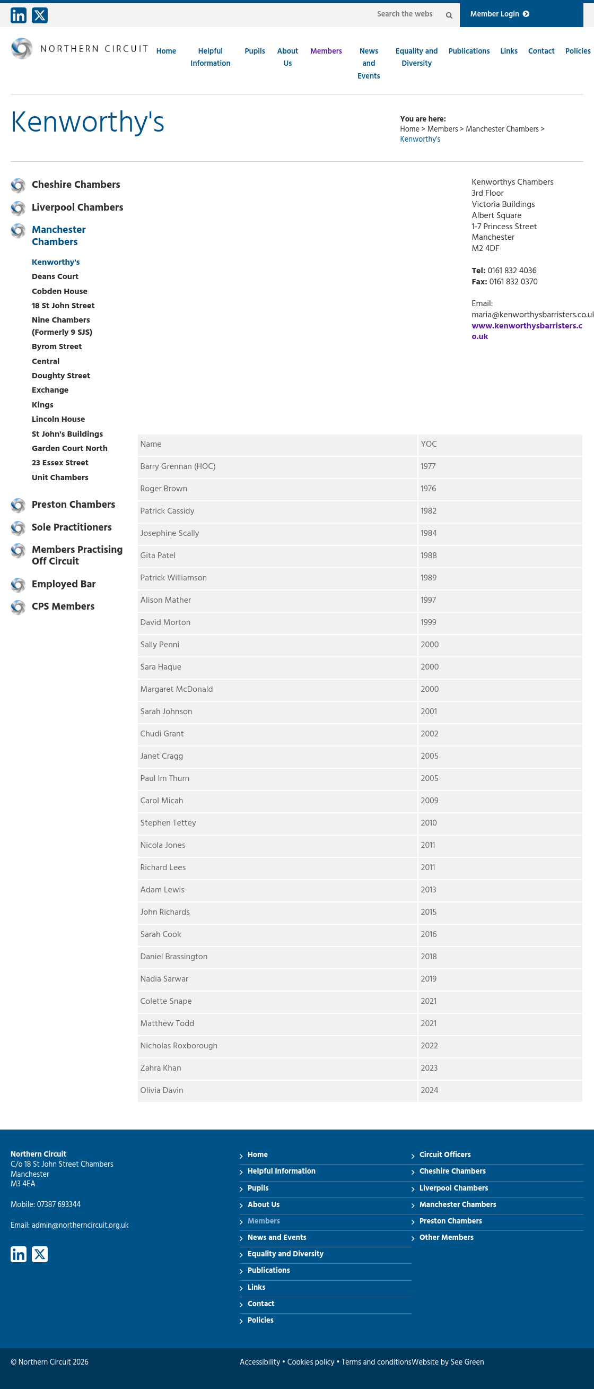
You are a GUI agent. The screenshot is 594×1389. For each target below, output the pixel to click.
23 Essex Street (60, 464)
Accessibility (260, 1363)
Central (45, 362)
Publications (469, 52)
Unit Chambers (60, 479)
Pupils (255, 52)
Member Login (500, 15)
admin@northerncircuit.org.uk (80, 1226)
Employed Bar (63, 585)
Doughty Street (61, 377)
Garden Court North (70, 449)
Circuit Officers (445, 1156)
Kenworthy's (56, 263)
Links (509, 52)
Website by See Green (448, 1363)
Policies (578, 52)
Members (326, 52)
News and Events (368, 64)
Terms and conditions (376, 1363)
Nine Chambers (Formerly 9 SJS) (62, 327)
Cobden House (60, 292)
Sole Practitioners (72, 529)
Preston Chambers (73, 506)
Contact (541, 52)
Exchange (50, 391)
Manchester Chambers (502, 130)
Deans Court (55, 277)
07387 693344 (59, 1206)
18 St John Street (63, 307)
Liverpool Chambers (78, 209)
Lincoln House (58, 420)
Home (166, 52)
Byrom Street (57, 347)
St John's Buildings (67, 435)
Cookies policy (311, 1363)
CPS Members (63, 608)
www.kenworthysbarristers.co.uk (526, 332)
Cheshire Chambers (76, 186)
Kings (43, 406)
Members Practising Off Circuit (77, 557)
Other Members (447, 1238)
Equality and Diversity (417, 58)
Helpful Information (210, 58)
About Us (287, 58)
